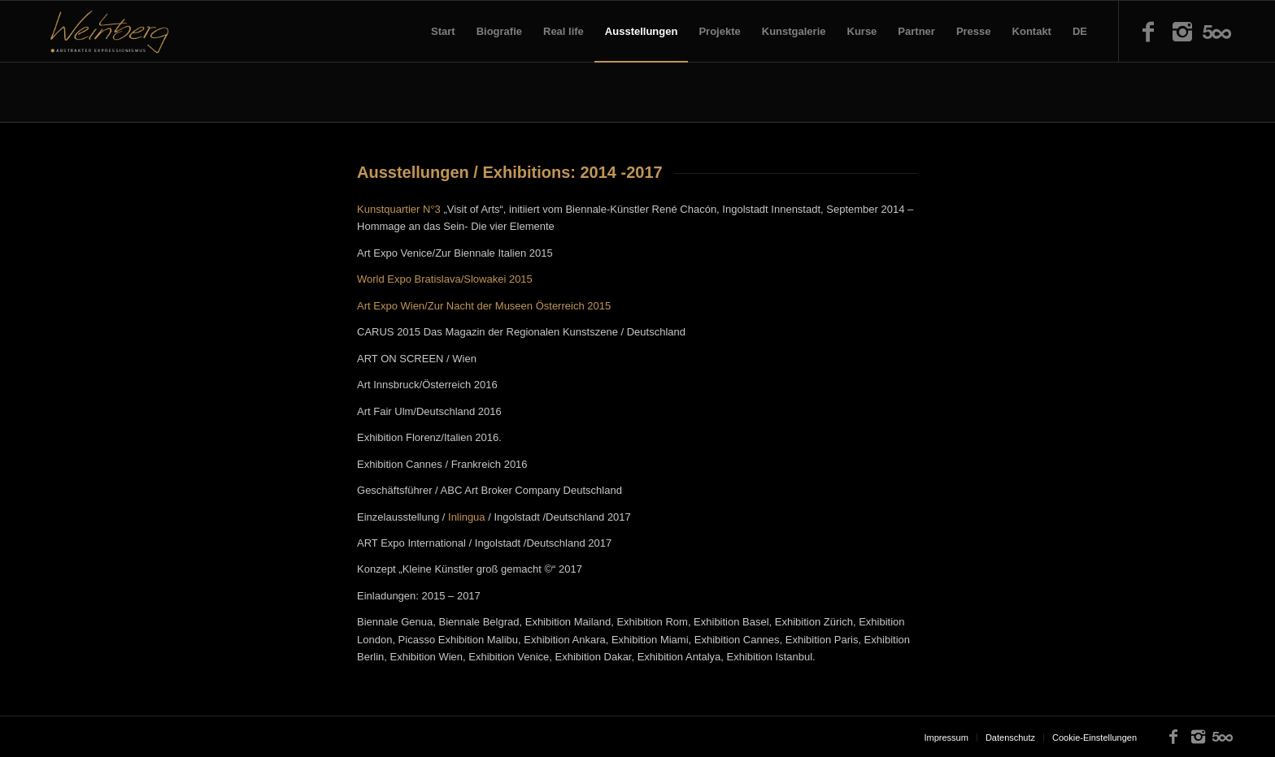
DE (1080, 31)
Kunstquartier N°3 (399, 209)
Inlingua (466, 517)
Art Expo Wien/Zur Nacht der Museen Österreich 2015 (484, 306)
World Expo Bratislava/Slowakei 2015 (445, 279)
